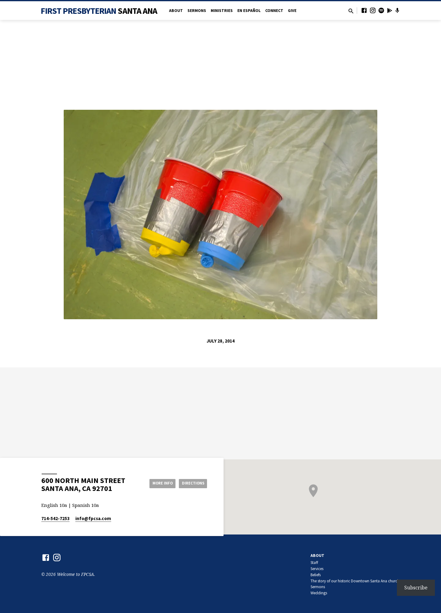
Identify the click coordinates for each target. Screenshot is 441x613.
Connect (274, 10)
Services (317, 568)
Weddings (319, 593)
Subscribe (416, 587)
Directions (192, 483)
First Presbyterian (99, 10)
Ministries (222, 10)
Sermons (196, 10)
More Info (157, 483)
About (176, 10)
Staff (314, 562)
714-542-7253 (55, 518)
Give (292, 10)
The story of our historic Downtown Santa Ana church (355, 581)
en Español (249, 10)
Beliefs (316, 574)
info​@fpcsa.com (93, 518)
